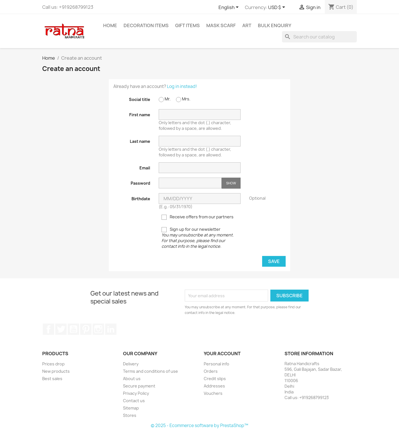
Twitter (61, 329)
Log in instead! (182, 86)
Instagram (98, 329)
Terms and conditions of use (150, 371)
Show (231, 183)
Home (110, 25)
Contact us (134, 400)
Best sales (52, 378)
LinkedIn (110, 329)
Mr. (165, 99)
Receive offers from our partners (198, 217)
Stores (129, 415)
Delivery (131, 364)
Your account (222, 353)
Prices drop (53, 364)
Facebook (48, 329)
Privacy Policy (136, 393)
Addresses (214, 386)
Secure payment (139, 386)
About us (132, 378)
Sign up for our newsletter (198, 238)
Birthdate (140, 198)
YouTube (73, 329)
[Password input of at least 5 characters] (190, 183)
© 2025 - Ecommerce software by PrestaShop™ (199, 425)
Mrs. (183, 99)
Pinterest (86, 329)
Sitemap (131, 408)
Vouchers (213, 393)
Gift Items (187, 25)
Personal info (216, 364)
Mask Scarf (221, 25)
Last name (140, 141)
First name (139, 114)
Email (144, 168)
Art (246, 25)
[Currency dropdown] (277, 7)
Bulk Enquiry (274, 25)
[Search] (319, 36)
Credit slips (215, 378)
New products (56, 371)
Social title (139, 99)
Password (140, 183)
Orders (211, 371)
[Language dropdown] (229, 7)
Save (274, 261)
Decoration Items (146, 25)
